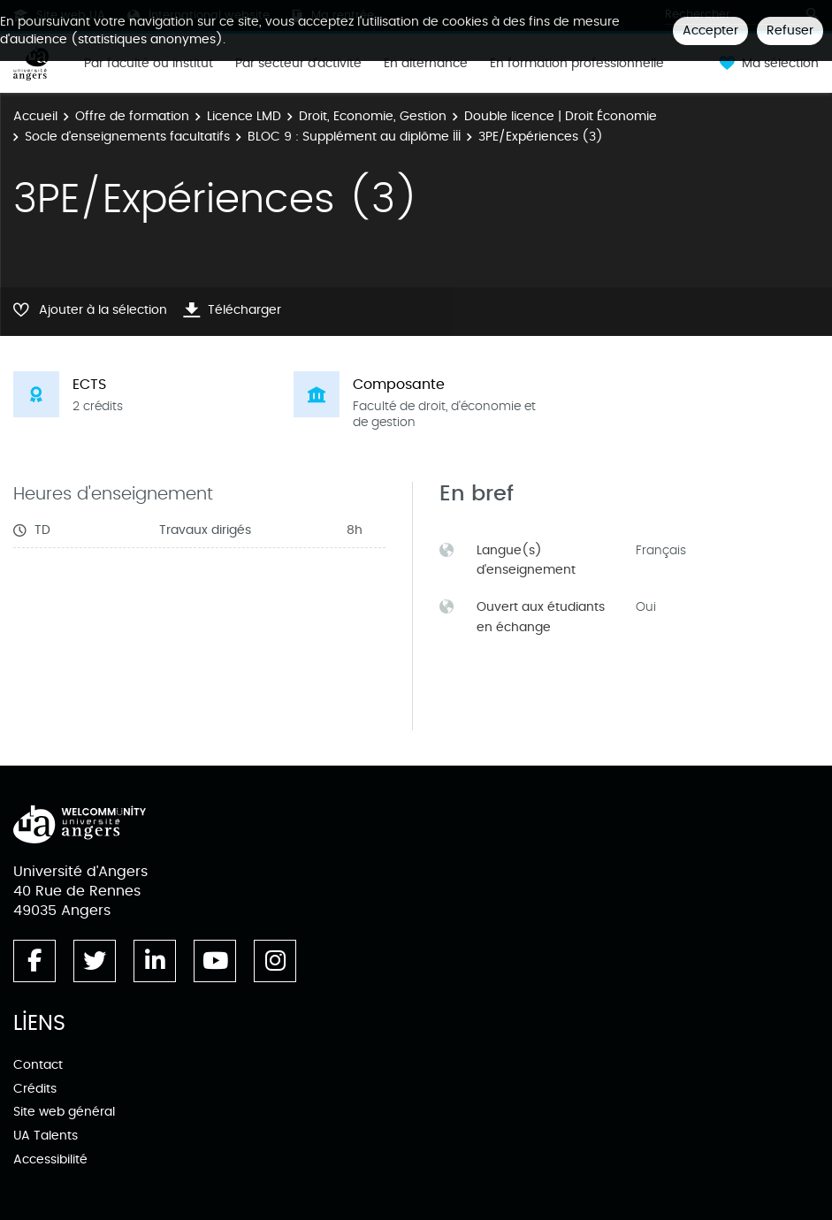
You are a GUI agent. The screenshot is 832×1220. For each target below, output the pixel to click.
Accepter (710, 30)
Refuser (790, 30)
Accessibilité (50, 1159)
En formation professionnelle (577, 63)
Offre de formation (132, 116)
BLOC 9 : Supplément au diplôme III (354, 136)
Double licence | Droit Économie (560, 116)
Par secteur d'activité (298, 63)
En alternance (426, 63)
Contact (38, 1065)
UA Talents (45, 1135)
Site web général (64, 1111)
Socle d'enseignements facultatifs (127, 136)
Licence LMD (244, 116)
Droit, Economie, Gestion (373, 116)
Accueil (35, 116)
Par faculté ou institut (148, 63)
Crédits (35, 1088)
